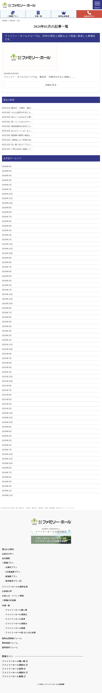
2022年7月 (7, 358)
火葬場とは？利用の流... (17, 140)
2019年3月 (7, 486)
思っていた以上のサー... (17, 122)
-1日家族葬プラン (12, 572)
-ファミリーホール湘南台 (16, 623)
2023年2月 (7, 335)
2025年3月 (7, 230)
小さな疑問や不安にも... (17, 112)
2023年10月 (7, 303)
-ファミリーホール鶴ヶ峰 (16, 610)
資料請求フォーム (10, 647)
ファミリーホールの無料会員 (15, 587)
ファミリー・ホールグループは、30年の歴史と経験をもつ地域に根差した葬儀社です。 (50, 38)
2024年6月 (7, 271)
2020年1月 (7, 450)
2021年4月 (7, 404)
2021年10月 (7, 381)
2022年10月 (7, 349)
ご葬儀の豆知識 (9, 600)
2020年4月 (7, 436)
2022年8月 (7, 354)
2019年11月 (7, 459)
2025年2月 (7, 235)
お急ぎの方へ (89, 14)
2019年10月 (7, 463)
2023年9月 (7, 308)
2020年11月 (7, 417)
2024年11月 (7, 249)
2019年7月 (7, 472)
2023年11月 (7, 299)
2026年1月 (7, 189)
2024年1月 (7, 290)
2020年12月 (7, 413)
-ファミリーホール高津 (15, 619)
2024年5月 (7, 276)
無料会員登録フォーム (12, 638)
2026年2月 (7, 185)
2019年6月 (7, 477)
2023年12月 (7, 294)
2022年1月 (7, 372)
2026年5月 (7, 171)
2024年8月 (7, 262)
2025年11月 (7, 198)
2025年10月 (7, 203)
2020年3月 (7, 440)
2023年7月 (7, 313)
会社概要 (6, 558)
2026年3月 (7, 180)
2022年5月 (7, 363)
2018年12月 (7, 495)
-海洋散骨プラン (13, 581)
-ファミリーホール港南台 (16, 614)
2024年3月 (7, 281)
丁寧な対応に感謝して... (17, 149)
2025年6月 (7, 221)
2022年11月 (7, 344)
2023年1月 (7, 340)
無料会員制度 (63, 14)
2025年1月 (7, 239)
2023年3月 (7, 331)
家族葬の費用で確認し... (17, 135)
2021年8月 (7, 386)
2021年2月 (7, 408)
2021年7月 (7, 390)
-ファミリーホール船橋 (15, 628)
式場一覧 (38, 14)
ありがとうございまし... (17, 131)
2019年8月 (7, 468)
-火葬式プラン (11, 567)
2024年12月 (7, 244)
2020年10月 (7, 422)
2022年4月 (7, 367)
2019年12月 (7, 454)
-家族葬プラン (11, 576)
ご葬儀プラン (12, 14)
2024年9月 (7, 258)
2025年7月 (7, 217)
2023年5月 (7, 322)
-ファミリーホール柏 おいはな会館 (20, 632)
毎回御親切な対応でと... (17, 126)
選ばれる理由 (8, 549)
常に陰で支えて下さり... (17, 144)
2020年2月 (7, 445)
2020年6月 (7, 431)
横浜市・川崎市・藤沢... (17, 108)
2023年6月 (7, 317)
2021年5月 (7, 399)
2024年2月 (7, 285)
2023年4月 (7, 326)
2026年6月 (7, 166)
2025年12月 (7, 194)
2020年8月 (7, 427)
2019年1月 (7, 491)
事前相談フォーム (10, 643)
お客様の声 (7, 591)
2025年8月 (7, 212)
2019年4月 (7, 481)
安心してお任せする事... (17, 117)
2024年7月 (7, 267)
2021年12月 (7, 376)
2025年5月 (7, 226)
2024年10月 (7, 253)
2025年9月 (7, 208)
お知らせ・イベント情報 (13, 596)
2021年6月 (7, 395)
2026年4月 (7, 175)
